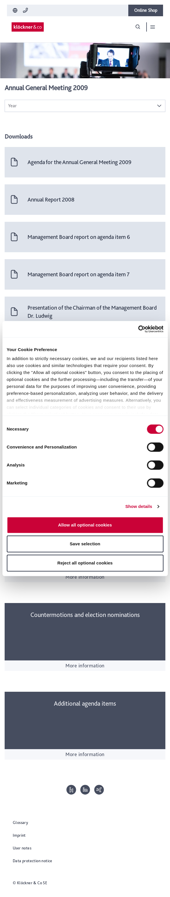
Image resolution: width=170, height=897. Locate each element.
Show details (138, 506)
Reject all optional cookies (85, 562)
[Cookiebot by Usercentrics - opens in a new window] (138, 329)
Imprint (19, 835)
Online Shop (145, 10)
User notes (22, 848)
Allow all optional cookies (85, 524)
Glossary (20, 822)
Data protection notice (32, 860)
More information (84, 577)
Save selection (85, 543)
